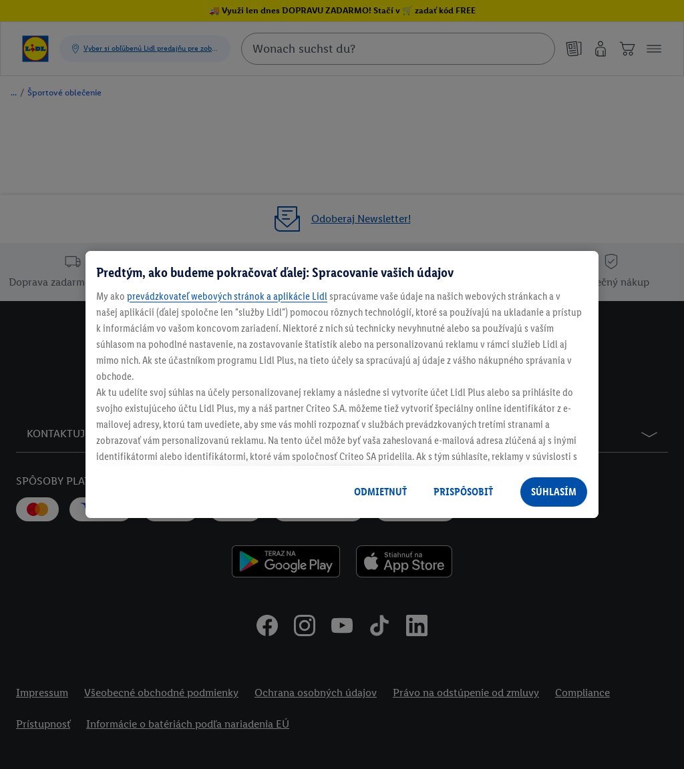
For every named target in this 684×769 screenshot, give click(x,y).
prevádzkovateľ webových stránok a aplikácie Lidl (227, 296)
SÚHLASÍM (553, 491)
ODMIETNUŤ (380, 491)
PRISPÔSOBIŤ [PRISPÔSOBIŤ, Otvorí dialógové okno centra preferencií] (463, 491)
